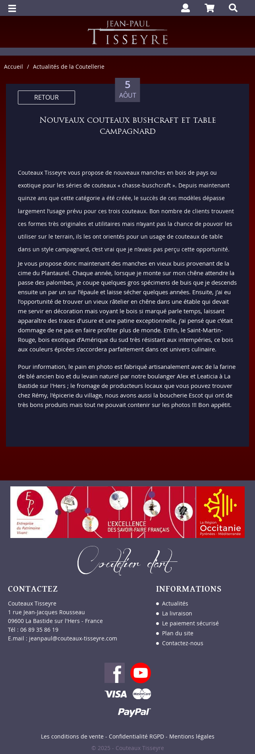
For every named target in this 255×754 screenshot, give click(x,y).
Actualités (175, 603)
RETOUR (46, 97)
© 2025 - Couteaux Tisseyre (127, 748)
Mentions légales (191, 736)
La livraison (177, 613)
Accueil (13, 66)
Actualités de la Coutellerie (68, 66)
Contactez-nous (182, 643)
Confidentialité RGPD (136, 736)
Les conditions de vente (72, 736)
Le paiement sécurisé (190, 623)
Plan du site (177, 633)
